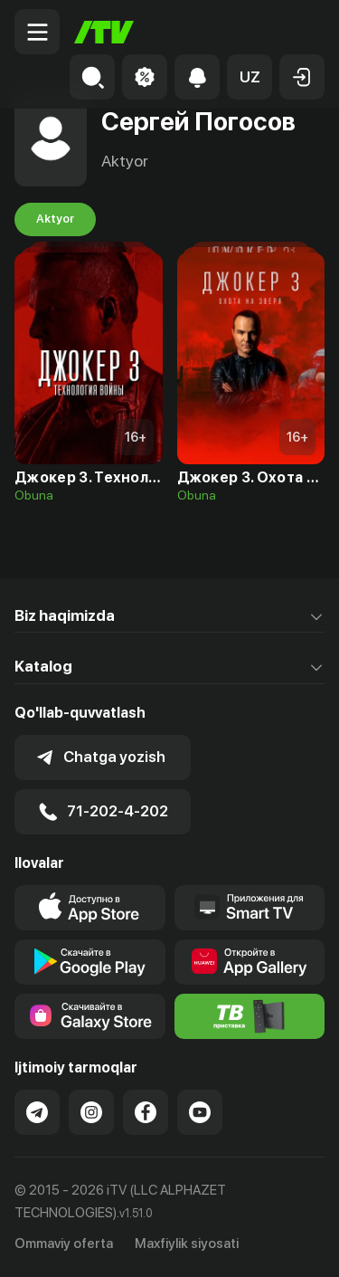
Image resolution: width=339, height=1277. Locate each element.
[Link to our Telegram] (37, 1112)
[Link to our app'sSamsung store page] (89, 1016)
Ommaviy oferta (63, 1243)
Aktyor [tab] (55, 219)
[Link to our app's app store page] (89, 907)
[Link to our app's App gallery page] (249, 962)
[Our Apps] (249, 907)
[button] (249, 77)
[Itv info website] (249, 1016)
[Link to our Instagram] (91, 1112)
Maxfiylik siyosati (187, 1243)
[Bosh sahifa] (104, 32)
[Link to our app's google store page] (89, 962)
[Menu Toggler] (37, 31)
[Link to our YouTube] (199, 1112)
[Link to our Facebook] (145, 1112)
